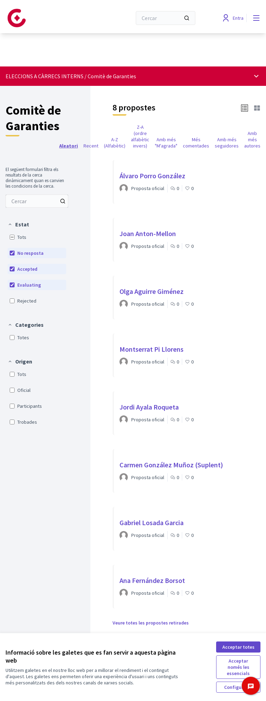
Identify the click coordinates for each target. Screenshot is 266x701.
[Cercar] (165, 18)
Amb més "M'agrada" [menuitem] (166, 142)
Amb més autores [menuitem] (252, 139)
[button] (18, 224)
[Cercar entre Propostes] (37, 201)
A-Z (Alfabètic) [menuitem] (114, 142)
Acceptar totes (238, 647)
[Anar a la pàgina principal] (52, 18)
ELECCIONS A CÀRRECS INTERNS (44, 76)
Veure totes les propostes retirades (151, 623)
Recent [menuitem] (90, 146)
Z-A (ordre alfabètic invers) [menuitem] (140, 136)
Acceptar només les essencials (238, 667)
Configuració (238, 687)
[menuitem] (37, 201)
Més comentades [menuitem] (196, 142)
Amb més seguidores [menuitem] (227, 142)
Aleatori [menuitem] (68, 146)
